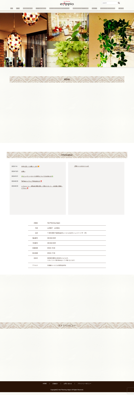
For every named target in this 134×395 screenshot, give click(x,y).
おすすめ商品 (10, 11)
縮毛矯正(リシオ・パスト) (48, 8)
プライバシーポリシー (84, 386)
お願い (23, 174)
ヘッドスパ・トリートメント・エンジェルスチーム (74, 8)
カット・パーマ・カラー (28, 8)
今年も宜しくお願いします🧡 (30, 169)
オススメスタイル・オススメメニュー (28, 11)
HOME (8, 8)
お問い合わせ (47, 11)
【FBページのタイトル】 (81, 169)
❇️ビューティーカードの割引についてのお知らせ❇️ (37, 179)
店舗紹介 (15, 8)
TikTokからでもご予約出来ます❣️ (31, 184)
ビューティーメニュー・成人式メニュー (106, 8)
